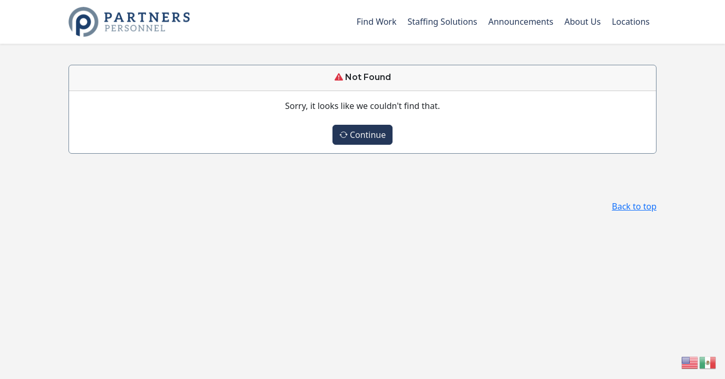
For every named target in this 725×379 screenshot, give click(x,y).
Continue (362, 135)
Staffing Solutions (442, 21)
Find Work (377, 21)
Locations (631, 21)
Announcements (520, 21)
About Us (582, 21)
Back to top (634, 206)
